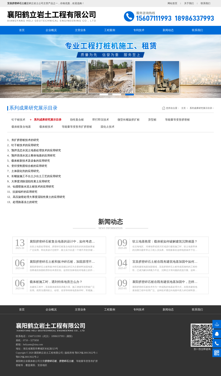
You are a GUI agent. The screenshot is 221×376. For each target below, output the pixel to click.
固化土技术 (107, 126)
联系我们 (205, 3)
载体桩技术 (46, 126)
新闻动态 (168, 30)
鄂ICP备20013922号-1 (86, 353)
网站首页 (172, 3)
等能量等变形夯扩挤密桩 (77, 126)
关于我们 (189, 3)
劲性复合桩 (77, 119)
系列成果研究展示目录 (201, 108)
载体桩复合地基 (21, 126)
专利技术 (138, 30)
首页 (22, 30)
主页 (183, 108)
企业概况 (51, 30)
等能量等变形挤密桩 (177, 119)
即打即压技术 (100, 119)
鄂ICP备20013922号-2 (27, 357)
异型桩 (152, 119)
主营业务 (80, 30)
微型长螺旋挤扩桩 (129, 119)
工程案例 (109, 30)
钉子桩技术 (18, 119)
